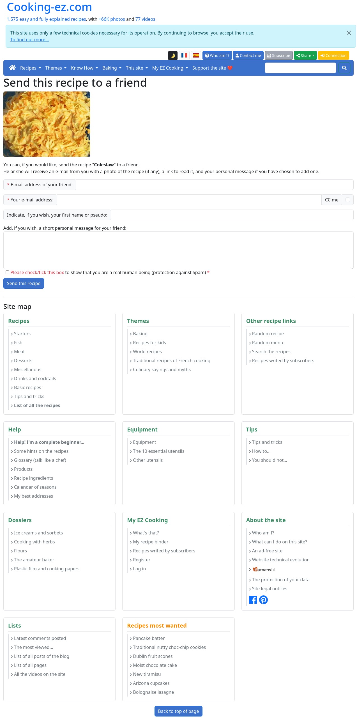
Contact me (248, 55)
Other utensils (146, 460)
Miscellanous (26, 369)
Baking (139, 333)
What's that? (144, 533)
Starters (21, 333)
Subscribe (278, 55)
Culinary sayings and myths (160, 369)
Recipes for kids (148, 342)
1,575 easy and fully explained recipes (46, 19)
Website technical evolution (279, 560)
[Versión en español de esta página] (196, 55)
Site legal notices (268, 588)
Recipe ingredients (32, 478)
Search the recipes (270, 351)
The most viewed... (32, 647)
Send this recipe (23, 283)
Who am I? (217, 55)
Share (303, 55)
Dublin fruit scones (151, 656)
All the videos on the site (38, 674)
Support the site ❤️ (212, 68)
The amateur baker (32, 560)
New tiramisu (145, 674)
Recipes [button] (28, 68)
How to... (260, 451)
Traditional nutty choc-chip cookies (168, 647)
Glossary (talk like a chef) (38, 460)
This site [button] (135, 68)
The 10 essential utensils (157, 451)
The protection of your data (279, 580)
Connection (334, 55)
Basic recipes (26, 387)
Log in (138, 569)
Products (22, 469)
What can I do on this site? (278, 542)
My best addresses (32, 496)
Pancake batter (147, 638)
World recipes (146, 351)
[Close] (349, 33)
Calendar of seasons (34, 487)
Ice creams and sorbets (37, 533)
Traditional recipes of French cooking (170, 360)
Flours (19, 551)
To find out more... (29, 39)
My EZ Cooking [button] (168, 68)
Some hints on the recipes (39, 451)
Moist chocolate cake (153, 665)
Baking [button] (110, 68)
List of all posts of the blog (40, 656)
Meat (18, 351)
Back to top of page (178, 711)
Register (140, 560)
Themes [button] (54, 68)
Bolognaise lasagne (152, 692)
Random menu (266, 342)
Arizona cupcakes (149, 683)
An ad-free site (266, 551)
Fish (16, 342)
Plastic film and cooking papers (45, 569)
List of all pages (29, 665)
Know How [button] (83, 68)
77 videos (145, 19)
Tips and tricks (27, 396)
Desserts (21, 360)
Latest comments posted (38, 638)
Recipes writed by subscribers (281, 360)
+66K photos (112, 19)
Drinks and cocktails (33, 378)
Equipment (143, 442)
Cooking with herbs (33, 542)
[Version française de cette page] (184, 55)
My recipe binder (149, 542)
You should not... (268, 460)
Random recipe (266, 333)
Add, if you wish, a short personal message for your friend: (64, 228)
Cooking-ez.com (49, 6)
